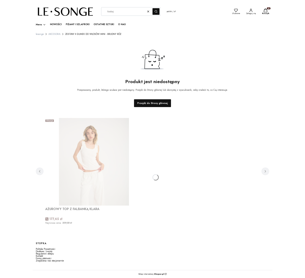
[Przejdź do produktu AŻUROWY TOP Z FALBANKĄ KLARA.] (94, 162)
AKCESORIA (54, 34)
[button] (156, 11)
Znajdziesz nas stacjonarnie (50, 260)
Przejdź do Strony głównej (152, 103)
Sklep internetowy (151, 274)
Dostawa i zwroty (44, 251)
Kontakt (39, 256)
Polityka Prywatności (45, 249)
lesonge (40, 34)
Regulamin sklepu (45, 253)
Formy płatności (43, 258)
